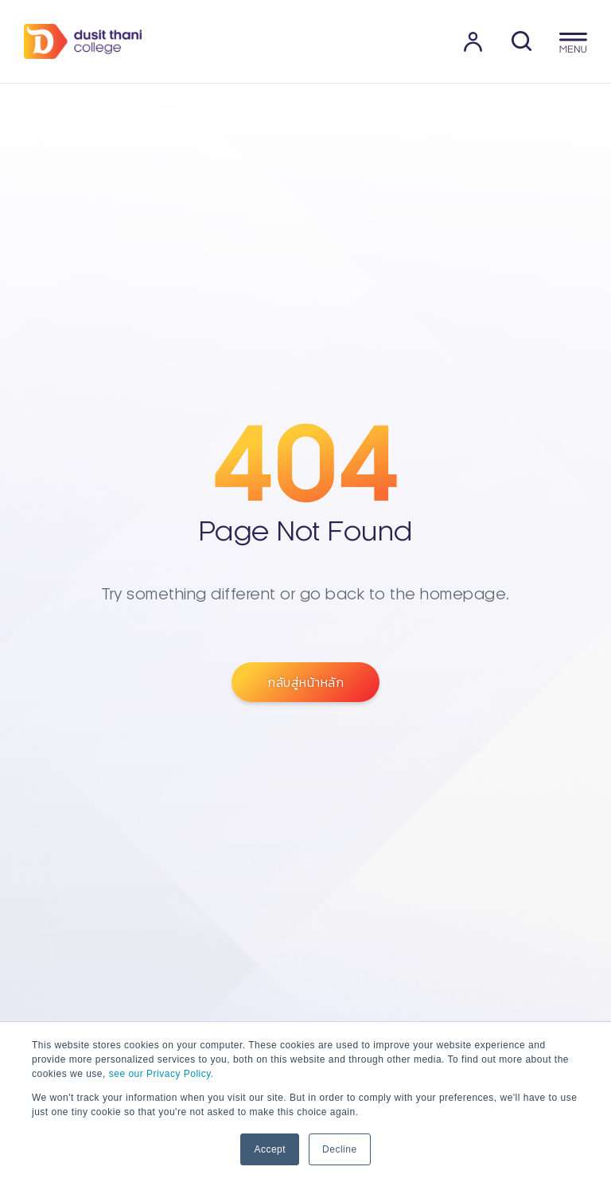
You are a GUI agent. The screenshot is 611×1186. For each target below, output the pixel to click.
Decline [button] (339, 1149)
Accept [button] (270, 1149)
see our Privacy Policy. (161, 1073)
